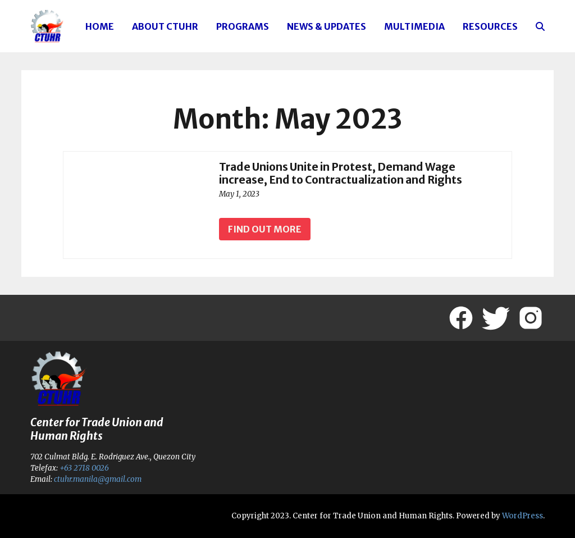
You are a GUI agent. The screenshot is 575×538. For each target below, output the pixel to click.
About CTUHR (165, 26)
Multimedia (414, 26)
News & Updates (326, 26)
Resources (490, 26)
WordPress (522, 516)
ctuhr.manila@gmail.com (97, 479)
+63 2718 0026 (84, 468)
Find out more (265, 229)
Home (99, 26)
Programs (242, 26)
